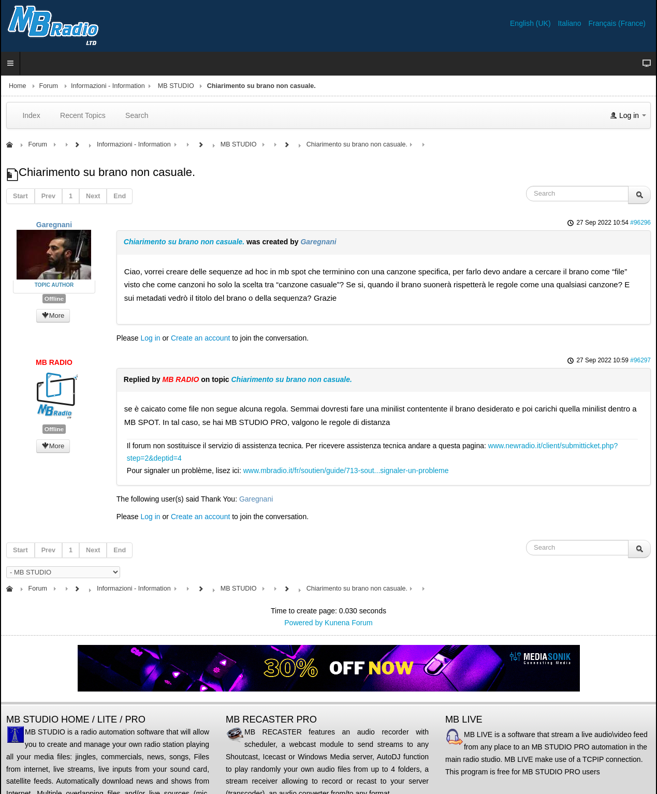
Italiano (570, 23)
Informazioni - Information (108, 86)
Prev (48, 196)
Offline (54, 298)
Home (17, 86)
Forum (48, 86)
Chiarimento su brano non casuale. (184, 242)
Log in (150, 338)
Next (93, 196)
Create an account (200, 338)
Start (20, 196)
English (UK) (531, 23)
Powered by (303, 623)
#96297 (640, 360)
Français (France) (617, 23)
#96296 (640, 222)
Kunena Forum (349, 623)
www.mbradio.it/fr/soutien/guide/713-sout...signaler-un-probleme (346, 470)
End (119, 196)
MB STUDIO (176, 86)
